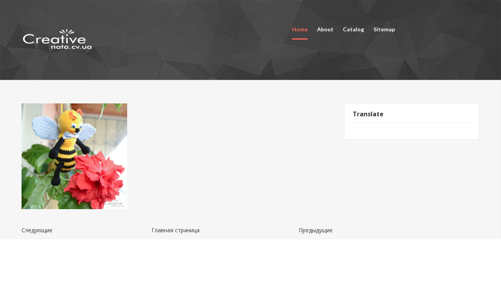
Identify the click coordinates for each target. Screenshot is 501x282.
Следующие (37, 230)
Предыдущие (316, 230)
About (325, 29)
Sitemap (384, 29)
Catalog (353, 29)
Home (300, 29)
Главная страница (175, 230)
